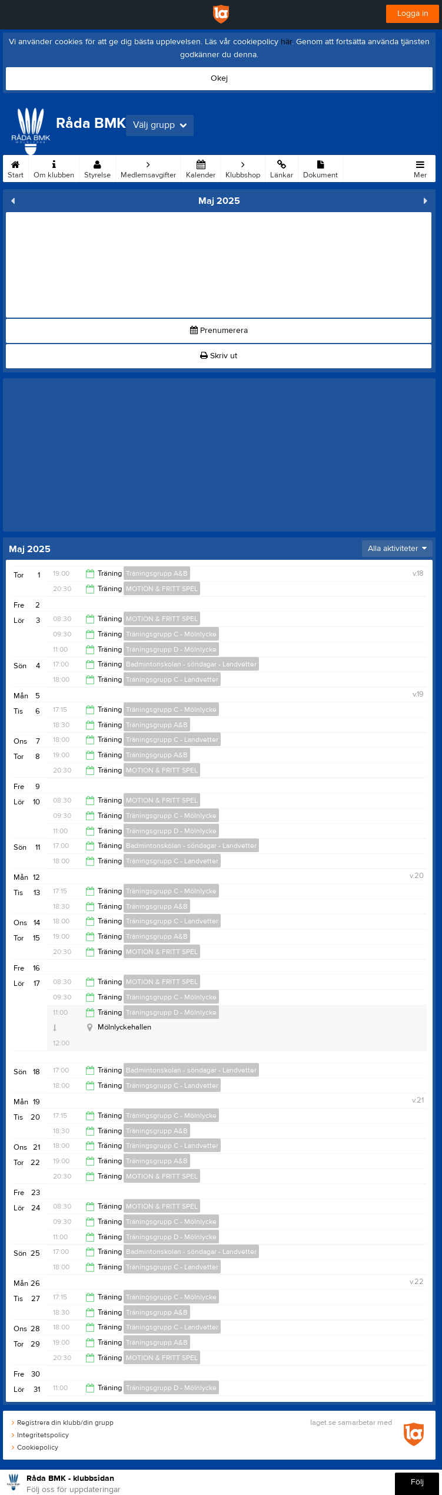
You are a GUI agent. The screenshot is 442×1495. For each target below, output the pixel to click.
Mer (420, 167)
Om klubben (54, 167)
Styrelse (97, 167)
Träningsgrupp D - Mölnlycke (171, 649)
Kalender (200, 167)
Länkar (281, 167)
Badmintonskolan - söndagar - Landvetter (191, 664)
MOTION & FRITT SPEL (162, 588)
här (286, 42)
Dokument (320, 167)
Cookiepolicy (35, 1447)
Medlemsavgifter (148, 167)
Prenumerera (219, 330)
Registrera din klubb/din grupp (63, 1422)
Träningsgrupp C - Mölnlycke (171, 634)
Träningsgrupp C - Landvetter (172, 679)
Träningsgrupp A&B (157, 573)
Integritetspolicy (40, 1435)
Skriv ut (218, 356)
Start (16, 167)
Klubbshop (242, 167)
